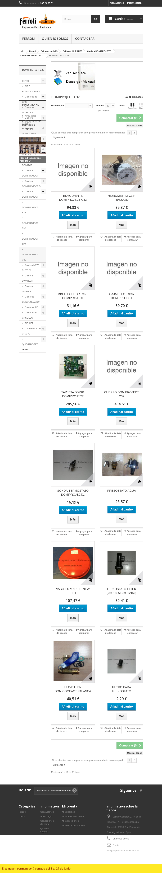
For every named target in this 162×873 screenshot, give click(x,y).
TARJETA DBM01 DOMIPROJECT (72, 394)
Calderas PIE (31, 307)
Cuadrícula (132, 106)
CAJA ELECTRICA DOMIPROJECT (121, 296)
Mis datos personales (73, 825)
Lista (141, 106)
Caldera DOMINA (27, 120)
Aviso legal (30, 372)
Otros (25, 349)
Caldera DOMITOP (27, 162)
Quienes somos (55, 38)
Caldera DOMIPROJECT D (31, 184)
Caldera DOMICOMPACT (30, 131)
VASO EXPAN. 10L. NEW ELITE (73, 591)
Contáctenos (117, 3)
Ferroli (28, 38)
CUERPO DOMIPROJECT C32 (121, 394)
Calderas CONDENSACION (31, 299)
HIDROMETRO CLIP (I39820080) (121, 197)
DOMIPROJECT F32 (30, 226)
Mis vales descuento (73, 816)
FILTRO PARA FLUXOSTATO (121, 689)
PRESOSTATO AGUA (121, 490)
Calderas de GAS (29, 99)
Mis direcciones (70, 821)
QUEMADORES (30, 344)
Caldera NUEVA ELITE (29, 152)
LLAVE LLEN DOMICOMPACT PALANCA (73, 689)
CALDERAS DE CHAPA (31, 331)
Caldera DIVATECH (27, 278)
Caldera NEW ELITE (30, 141)
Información (30, 362)
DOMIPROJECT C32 (30, 257)
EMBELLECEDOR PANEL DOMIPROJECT (73, 296)
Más (56, 87)
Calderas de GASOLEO (29, 315)
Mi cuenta (69, 806)
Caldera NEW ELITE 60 (30, 268)
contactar (84, 38)
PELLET (28, 323)
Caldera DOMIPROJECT (30, 173)
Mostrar (100, 105)
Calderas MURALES (28, 110)
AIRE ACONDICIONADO (31, 89)
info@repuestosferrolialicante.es (123, 850)
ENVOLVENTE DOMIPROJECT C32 (73, 197)
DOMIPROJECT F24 (30, 210)
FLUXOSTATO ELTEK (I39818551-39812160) (122, 591)
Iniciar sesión (134, 3)
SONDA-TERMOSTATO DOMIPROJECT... (72, 492)
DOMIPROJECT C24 (30, 241)
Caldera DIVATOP (27, 289)
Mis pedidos (68, 812)
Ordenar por (57, 105)
